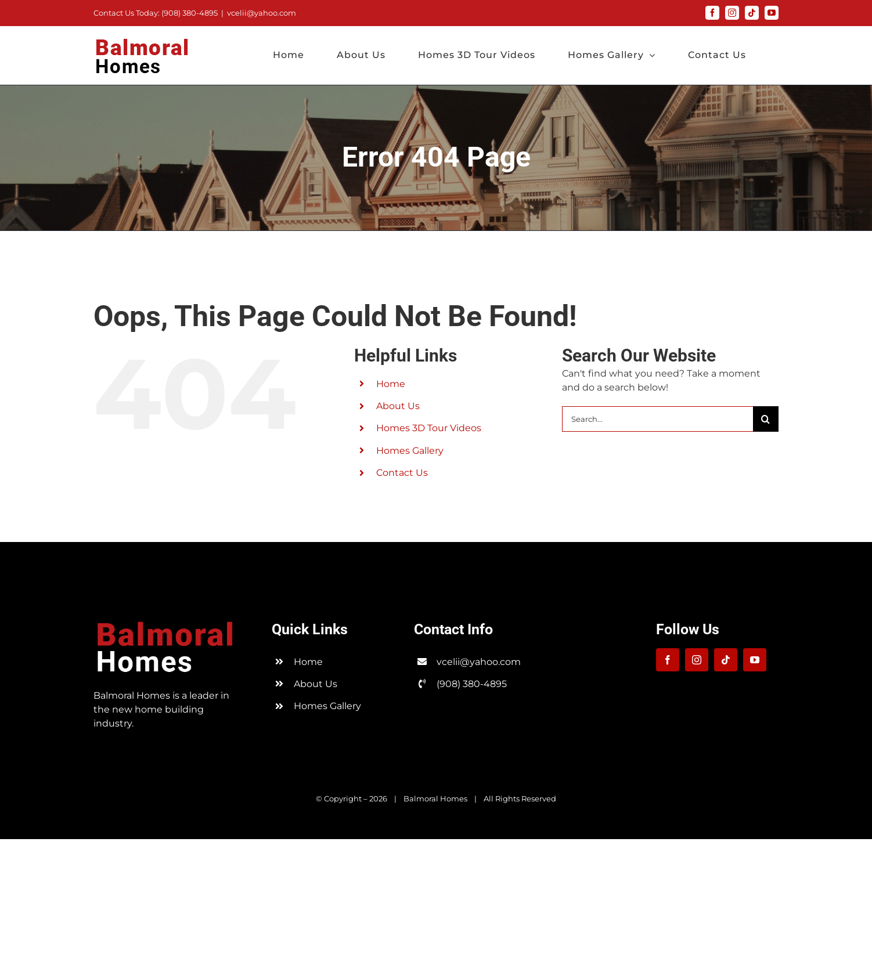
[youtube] (754, 659)
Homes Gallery (410, 450)
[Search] (766, 419)
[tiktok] (725, 659)
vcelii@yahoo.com (261, 12)
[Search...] (657, 419)
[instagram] (696, 659)
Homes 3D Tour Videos (428, 427)
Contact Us (402, 472)
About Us (398, 405)
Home (390, 383)
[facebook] (667, 659)
